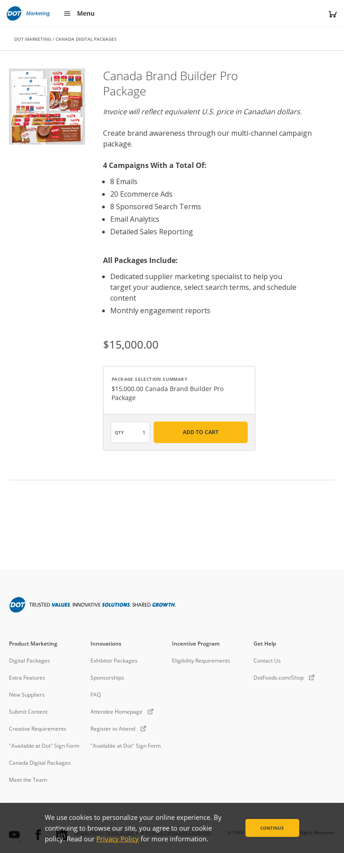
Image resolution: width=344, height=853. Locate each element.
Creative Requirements (37, 728)
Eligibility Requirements (201, 660)
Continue (272, 828)
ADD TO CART (201, 432)
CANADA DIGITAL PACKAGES (86, 39)
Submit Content (28, 711)
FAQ (95, 694)
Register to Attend (112, 728)
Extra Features (27, 677)
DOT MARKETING (32, 39)
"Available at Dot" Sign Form (44, 746)
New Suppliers (27, 694)
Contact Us (267, 660)
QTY (119, 432)
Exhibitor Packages (114, 660)
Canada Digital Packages (40, 763)
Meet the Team (28, 780)
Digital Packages (29, 660)
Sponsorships (107, 677)
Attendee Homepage (116, 711)
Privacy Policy (117, 838)
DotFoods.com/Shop (279, 677)
